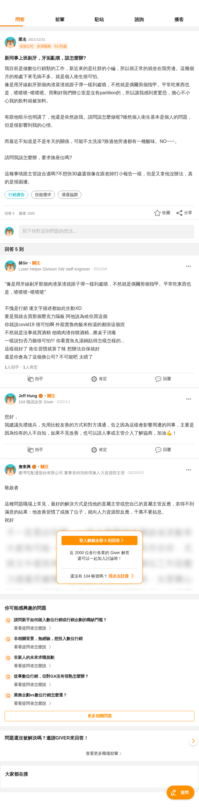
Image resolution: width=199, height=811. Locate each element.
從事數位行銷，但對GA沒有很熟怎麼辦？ (51, 676)
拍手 (39, 378)
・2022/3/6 (98, 269)
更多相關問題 (100, 715)
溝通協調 (70, 194)
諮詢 (139, 19)
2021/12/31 (36, 40)
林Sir (23, 263)
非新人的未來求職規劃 (34, 657)
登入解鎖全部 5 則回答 (99, 540)
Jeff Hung (27, 395)
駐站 (99, 19)
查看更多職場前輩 (102, 753)
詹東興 (24, 466)
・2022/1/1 (61, 402)
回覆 (167, 378)
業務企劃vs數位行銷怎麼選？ (40, 695)
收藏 (166, 212)
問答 (20, 19)
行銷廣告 (16, 194)
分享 (188, 212)
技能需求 (43, 194)
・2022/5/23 (134, 473)
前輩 (59, 19)
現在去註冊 (119, 576)
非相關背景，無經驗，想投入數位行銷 (48, 638)
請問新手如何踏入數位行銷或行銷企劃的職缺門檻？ (60, 619)
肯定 (103, 378)
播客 (179, 19)
